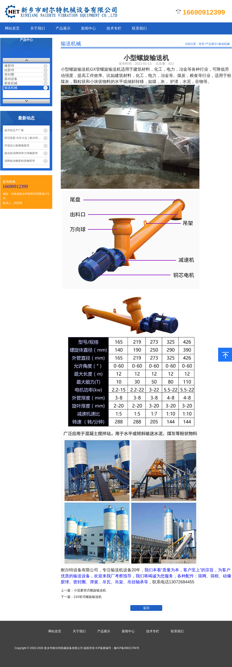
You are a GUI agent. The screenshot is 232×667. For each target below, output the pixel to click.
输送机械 (10, 87)
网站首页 (12, 28)
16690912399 (15, 186)
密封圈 (9, 74)
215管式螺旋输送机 (88, 597)
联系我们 (139, 28)
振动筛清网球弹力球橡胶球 (21, 153)
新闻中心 (88, 28)
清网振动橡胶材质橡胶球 (19, 160)
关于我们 (37, 28)
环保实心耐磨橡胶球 (16, 145)
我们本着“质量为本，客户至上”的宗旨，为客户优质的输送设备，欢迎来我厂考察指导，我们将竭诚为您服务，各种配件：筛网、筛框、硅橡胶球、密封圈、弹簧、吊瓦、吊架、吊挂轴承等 (146, 576)
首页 (201, 44)
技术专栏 (114, 28)
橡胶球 (9, 65)
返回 (146, 608)
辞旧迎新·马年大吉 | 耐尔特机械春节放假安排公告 (26, 138)
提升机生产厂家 (14, 130)
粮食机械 (10, 83)
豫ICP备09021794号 (126, 648)
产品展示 (63, 28)
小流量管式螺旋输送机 (90, 590)
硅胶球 (9, 70)
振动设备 (10, 79)
